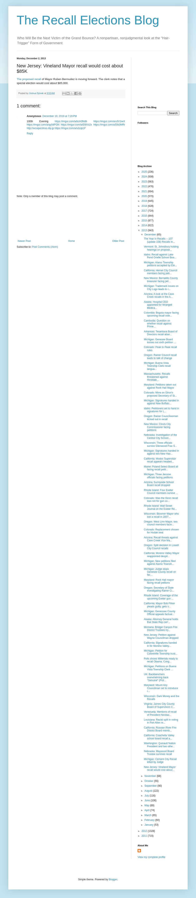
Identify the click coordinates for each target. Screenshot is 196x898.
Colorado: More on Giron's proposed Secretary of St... (160, 394)
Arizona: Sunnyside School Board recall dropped (159, 484)
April (147, 810)
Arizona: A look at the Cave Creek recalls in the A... (159, 295)
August (148, 790)
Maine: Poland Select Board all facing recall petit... (161, 468)
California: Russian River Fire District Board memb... (160, 729)
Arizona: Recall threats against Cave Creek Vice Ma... (161, 539)
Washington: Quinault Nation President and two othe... (160, 745)
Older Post (118, 241)
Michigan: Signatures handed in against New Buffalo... (161, 402)
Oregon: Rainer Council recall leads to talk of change (160, 356)
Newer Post (24, 241)
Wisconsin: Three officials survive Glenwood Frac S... (160, 444)
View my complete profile (151, 857)
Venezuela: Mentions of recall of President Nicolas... (160, 713)
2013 (145, 230)
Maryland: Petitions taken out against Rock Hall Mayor (160, 386)
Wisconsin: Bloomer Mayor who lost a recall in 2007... (161, 515)
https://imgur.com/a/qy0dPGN (43, 124)
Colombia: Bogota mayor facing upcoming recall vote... (161, 314)
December (150, 234)
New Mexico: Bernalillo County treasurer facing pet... (161, 280)
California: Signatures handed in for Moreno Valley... (160, 644)
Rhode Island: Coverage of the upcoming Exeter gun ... (161, 597)
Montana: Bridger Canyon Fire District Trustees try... (160, 629)
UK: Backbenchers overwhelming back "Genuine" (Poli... (156, 677)
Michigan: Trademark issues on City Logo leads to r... (161, 287)
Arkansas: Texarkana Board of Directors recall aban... (160, 333)
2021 (145, 191)
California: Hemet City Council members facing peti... (160, 272)
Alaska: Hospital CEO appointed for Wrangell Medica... (158, 304)
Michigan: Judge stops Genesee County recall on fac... (160, 572)
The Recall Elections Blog (88, 20)
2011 (145, 835)
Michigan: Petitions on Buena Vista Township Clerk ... (160, 668)
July (147, 795)
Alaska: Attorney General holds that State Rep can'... (161, 621)
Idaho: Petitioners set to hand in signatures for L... (161, 410)
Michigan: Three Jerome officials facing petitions (158, 476)
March (148, 815)
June (147, 800)
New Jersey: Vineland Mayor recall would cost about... (160, 768)
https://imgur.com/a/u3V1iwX (109, 121)
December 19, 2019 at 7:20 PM (59, 116)
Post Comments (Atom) (45, 246)
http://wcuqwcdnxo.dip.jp (40, 128)
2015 (145, 220)
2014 (145, 225)
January (149, 824)
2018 (145, 206)
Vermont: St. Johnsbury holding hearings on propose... (161, 248)
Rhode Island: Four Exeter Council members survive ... (161, 492)
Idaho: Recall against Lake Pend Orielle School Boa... (160, 256)
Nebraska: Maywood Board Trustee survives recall (159, 753)
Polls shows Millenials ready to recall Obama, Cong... (161, 660)
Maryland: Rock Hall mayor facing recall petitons (159, 581)
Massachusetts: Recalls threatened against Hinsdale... (157, 376)
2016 (145, 215)
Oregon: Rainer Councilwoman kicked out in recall (161, 418)
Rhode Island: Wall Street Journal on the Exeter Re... (160, 507)
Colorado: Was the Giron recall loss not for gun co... (161, 499)
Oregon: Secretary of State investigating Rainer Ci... (159, 589)
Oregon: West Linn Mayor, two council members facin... (160, 523)
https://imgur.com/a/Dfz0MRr (109, 124)
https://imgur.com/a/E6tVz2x (76, 124)
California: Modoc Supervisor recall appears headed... (160, 460)
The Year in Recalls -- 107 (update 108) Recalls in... (159, 240)
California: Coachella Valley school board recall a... (159, 737)
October (149, 781)
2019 (145, 201)
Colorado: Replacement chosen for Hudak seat (161, 531)
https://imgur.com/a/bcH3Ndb (71, 121)
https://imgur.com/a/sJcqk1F (70, 128)
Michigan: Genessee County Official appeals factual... (159, 613)
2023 (145, 181)
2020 (145, 196)
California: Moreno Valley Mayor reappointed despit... (161, 555)
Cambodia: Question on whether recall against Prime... (157, 323)
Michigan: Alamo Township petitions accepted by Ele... (160, 264)
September (150, 785)
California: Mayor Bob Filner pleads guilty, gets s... (159, 605)
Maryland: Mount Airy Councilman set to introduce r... (161, 688)
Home (71, 241)
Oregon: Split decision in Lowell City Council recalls (161, 547)
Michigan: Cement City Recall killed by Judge (160, 761)
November (150, 776)
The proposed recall (29, 79)
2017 (145, 210)
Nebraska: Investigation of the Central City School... (160, 436)
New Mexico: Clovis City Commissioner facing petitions (157, 427)
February (149, 820)
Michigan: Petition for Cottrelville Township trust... (160, 652)
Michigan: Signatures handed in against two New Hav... (161, 452)
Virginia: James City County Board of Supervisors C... (159, 705)
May (147, 805)
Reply (30, 133)
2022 (145, 186)
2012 (145, 831)
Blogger (113, 879)
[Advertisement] (71, 218)
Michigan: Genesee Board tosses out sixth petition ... (160, 341)
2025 (145, 171)
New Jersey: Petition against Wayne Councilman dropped (161, 636)
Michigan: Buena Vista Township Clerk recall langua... (157, 366)
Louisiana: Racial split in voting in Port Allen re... (161, 721)
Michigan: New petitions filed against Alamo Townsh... (160, 562)
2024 (145, 176)
